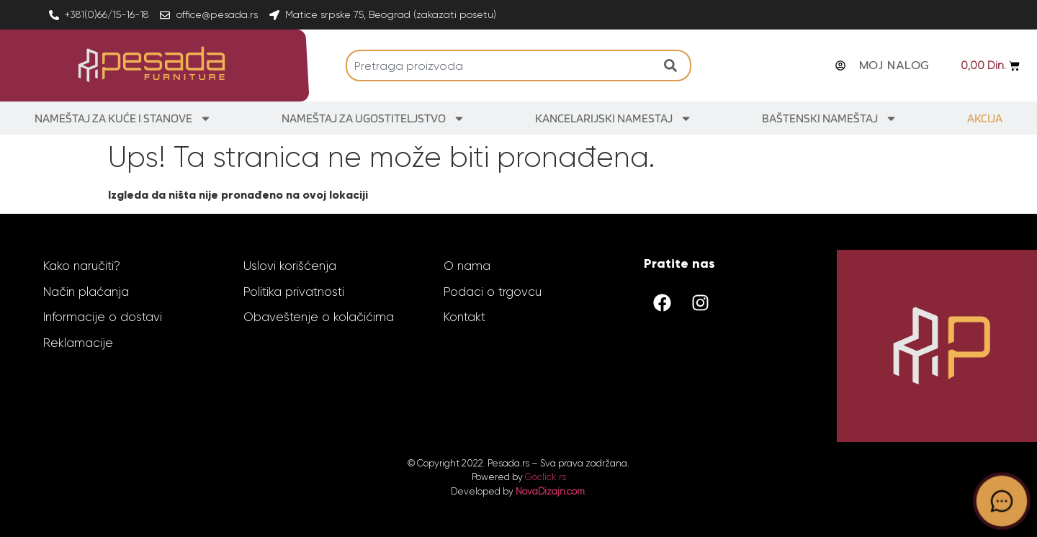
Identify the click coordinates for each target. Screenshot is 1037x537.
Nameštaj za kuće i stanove (123, 118)
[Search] (674, 65)
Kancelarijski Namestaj (613, 118)
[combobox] (501, 65)
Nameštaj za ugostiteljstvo (373, 118)
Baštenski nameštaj (829, 118)
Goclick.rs (545, 476)
